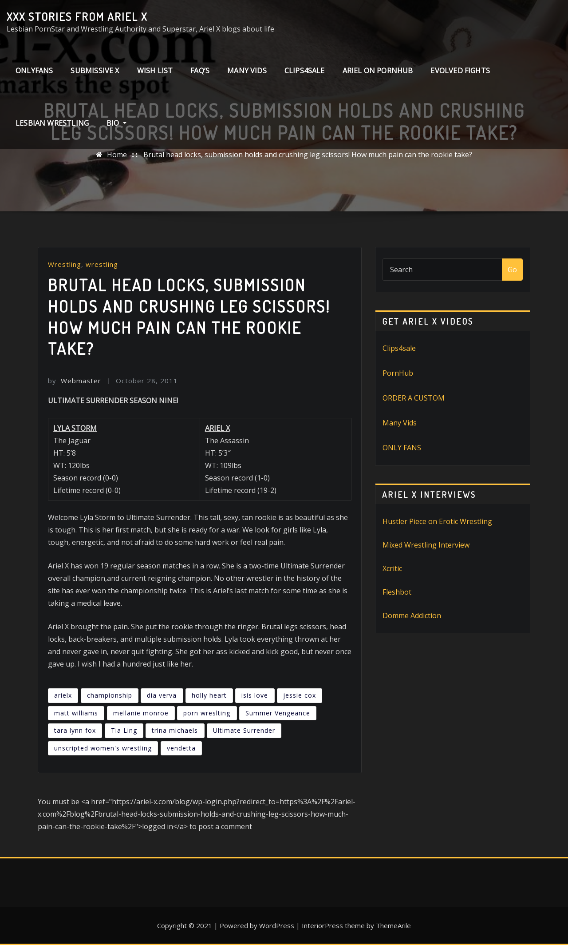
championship (109, 695)
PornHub (398, 373)
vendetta (181, 748)
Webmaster (74, 380)
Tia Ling (124, 730)
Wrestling (64, 264)
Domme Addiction (412, 615)
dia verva (162, 695)
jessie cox (299, 695)
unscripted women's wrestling (103, 748)
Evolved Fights (460, 70)
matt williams (76, 713)
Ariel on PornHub (378, 70)
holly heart (209, 695)
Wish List (155, 70)
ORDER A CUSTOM (414, 398)
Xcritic (392, 568)
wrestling (102, 264)
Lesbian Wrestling (52, 123)
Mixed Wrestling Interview (426, 545)
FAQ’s (199, 70)
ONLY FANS (402, 448)
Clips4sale (399, 348)
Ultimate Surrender (244, 730)
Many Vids (247, 70)
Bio (116, 123)
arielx (63, 695)
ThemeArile (393, 925)
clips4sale (304, 70)
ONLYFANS (34, 70)
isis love (254, 695)
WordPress (276, 925)
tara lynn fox (75, 730)
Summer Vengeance (277, 713)
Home (117, 154)
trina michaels (175, 730)
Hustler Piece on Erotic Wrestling (437, 521)
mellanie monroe (141, 713)
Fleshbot (397, 592)
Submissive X (95, 70)
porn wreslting (206, 713)
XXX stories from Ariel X (77, 16)
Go (512, 269)
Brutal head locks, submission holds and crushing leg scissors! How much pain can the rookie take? (307, 154)
